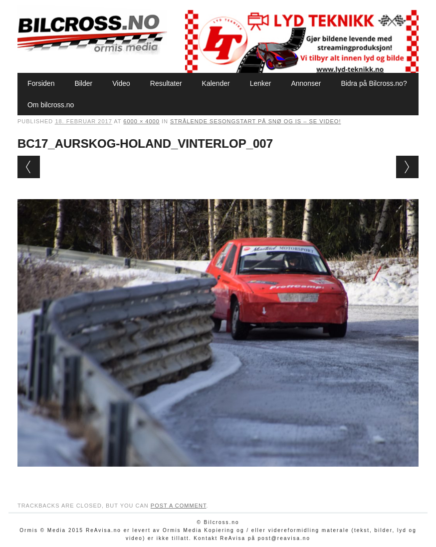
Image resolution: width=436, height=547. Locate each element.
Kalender (216, 83)
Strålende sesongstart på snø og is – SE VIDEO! (255, 121)
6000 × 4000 (141, 121)
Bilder (83, 83)
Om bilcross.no (50, 105)
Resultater (166, 83)
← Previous (28, 167)
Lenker (260, 83)
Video (121, 83)
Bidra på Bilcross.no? (374, 83)
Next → (407, 167)
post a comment (179, 506)
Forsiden (40, 83)
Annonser (306, 83)
